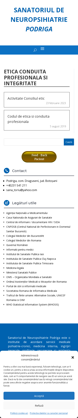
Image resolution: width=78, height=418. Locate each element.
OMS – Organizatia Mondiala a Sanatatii (29, 277)
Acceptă (39, 396)
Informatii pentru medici (19, 249)
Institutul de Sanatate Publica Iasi (25, 254)
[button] (72, 357)
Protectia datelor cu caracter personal (49, 413)
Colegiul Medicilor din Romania (23, 240)
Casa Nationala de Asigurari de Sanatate (29, 217)
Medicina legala (15, 268)
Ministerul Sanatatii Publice (21, 272)
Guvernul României (17, 245)
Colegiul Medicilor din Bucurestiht (25, 236)
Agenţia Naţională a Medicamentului (27, 213)
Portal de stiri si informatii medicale (26, 286)
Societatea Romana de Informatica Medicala (31, 290)
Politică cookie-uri (19, 413)
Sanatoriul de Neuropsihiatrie (39, 19)
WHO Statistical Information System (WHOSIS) (32, 304)
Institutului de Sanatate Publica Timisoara (29, 263)
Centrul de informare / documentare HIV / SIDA (33, 222)
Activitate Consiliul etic (26, 98)
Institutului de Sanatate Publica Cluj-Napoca (31, 258)
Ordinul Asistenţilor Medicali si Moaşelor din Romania (36, 281)
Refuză (39, 405)
